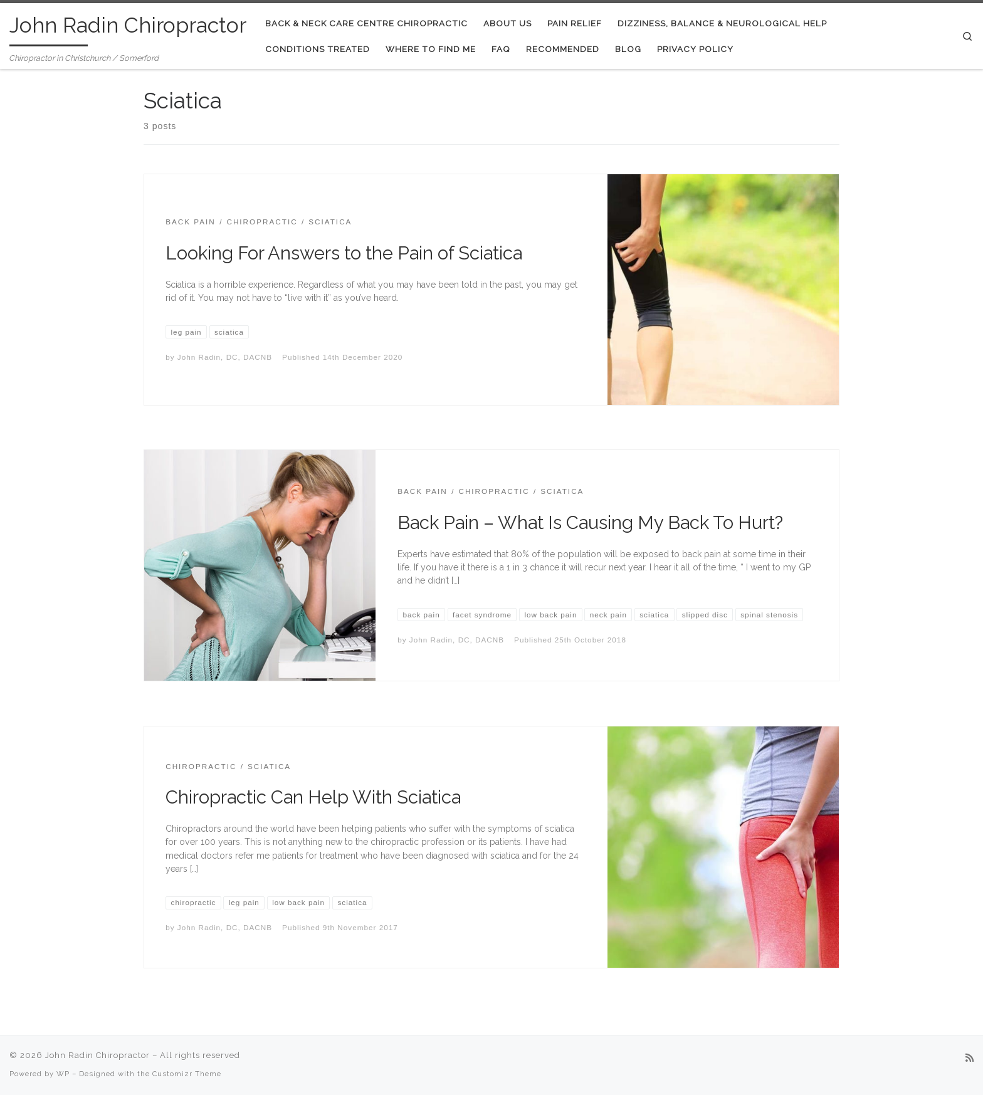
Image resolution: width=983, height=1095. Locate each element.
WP (63, 1073)
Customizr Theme (186, 1073)
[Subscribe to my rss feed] (969, 1058)
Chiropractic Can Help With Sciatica (313, 797)
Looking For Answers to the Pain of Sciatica (344, 253)
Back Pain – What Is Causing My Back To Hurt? (590, 522)
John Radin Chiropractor (97, 1055)
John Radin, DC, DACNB (224, 357)
